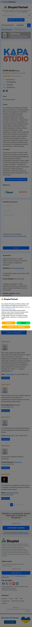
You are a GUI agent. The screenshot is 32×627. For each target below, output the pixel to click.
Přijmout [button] (23, 323)
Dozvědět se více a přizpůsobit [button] (16, 327)
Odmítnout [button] (9, 323)
